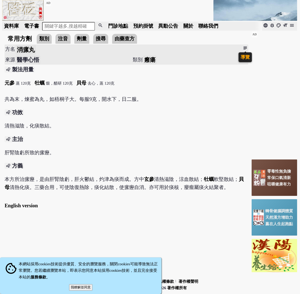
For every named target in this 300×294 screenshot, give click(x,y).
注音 (63, 38)
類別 (44, 38)
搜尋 (101, 38)
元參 (10, 83)
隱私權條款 (164, 281)
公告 (168, 26)
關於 (188, 26)
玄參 (149, 179)
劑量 (82, 38)
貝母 (81, 83)
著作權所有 (177, 288)
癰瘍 (150, 60)
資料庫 (11, 26)
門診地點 (118, 26)
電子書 (31, 26)
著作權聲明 (188, 281)
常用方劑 (20, 38)
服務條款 (38, 277)
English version (21, 205)
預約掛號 (143, 26)
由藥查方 (125, 38)
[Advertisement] (274, 93)
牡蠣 (40, 83)
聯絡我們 (208, 26)
